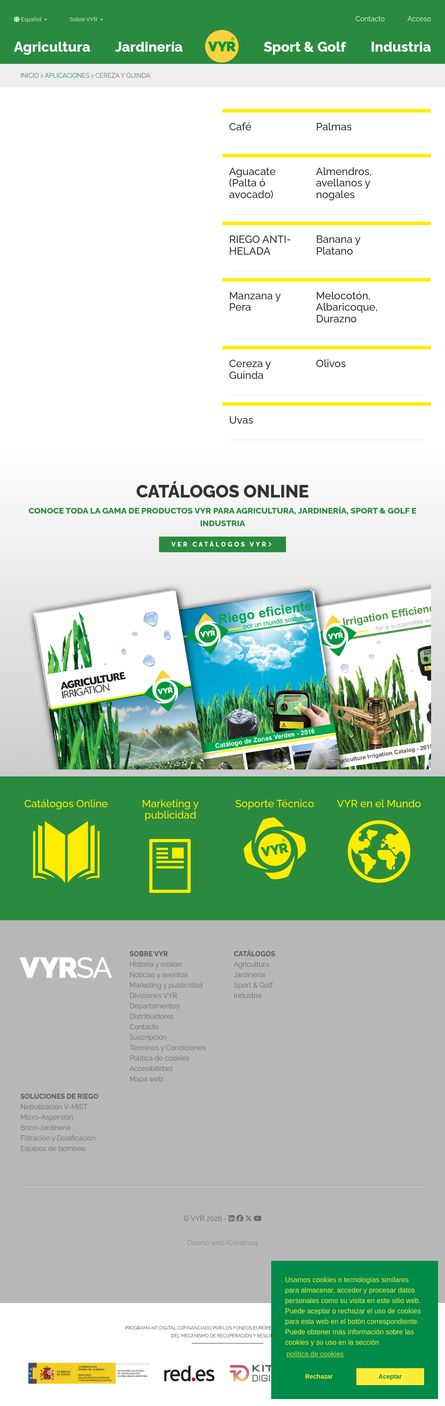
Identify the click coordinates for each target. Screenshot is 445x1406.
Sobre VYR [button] (84, 19)
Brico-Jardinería (45, 1128)
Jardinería (249, 975)
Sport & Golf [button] (305, 47)
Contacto (370, 19)
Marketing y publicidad (166, 985)
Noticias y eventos (159, 975)
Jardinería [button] (149, 47)
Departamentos (154, 1006)
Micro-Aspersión (46, 1117)
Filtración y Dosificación (58, 1138)
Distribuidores (152, 1016)
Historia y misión (156, 964)
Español (28, 19)
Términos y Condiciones (168, 1048)
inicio (29, 75)
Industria (248, 995)
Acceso (419, 19)
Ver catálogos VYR (222, 544)
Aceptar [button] (390, 1376)
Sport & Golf (253, 985)
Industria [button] (401, 47)
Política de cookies (159, 1058)
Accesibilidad (151, 1068)
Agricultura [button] (52, 47)
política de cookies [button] (315, 1354)
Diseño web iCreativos (222, 1243)
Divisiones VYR (153, 995)
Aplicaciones (67, 75)
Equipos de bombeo (53, 1148)
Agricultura (251, 964)
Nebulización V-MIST (54, 1107)
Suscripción (148, 1037)
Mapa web (146, 1079)
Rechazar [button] (319, 1376)
